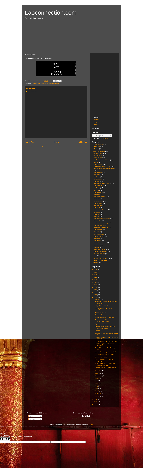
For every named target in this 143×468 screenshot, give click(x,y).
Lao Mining (96, 212)
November (98, 371)
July (96, 381)
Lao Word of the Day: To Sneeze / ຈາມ (106, 341)
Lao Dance (96, 177)
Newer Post (29, 142)
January (97, 396)
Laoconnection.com (50, 12)
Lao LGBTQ (96, 207)
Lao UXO (96, 247)
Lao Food (96, 190)
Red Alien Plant (99, 315)
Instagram (96, 122)
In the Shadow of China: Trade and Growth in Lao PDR (105, 364)
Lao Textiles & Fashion (99, 243)
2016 (95, 295)
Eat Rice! (97, 330)
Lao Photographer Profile (100, 227)
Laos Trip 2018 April (99, 253)
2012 (95, 404)
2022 (95, 279)
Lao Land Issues (98, 201)
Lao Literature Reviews (100, 210)
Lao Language (36, 83)
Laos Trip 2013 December (100, 251)
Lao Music (96, 216)
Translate (103, 138)
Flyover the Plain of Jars (102, 324)
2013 (95, 401)
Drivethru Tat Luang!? (101, 357)
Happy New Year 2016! (101, 306)
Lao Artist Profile (98, 164)
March (97, 391)
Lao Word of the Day (46, 83)
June (97, 383)
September (98, 376)
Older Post (83, 142)
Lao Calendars (97, 172)
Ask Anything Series (99, 151)
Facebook (96, 119)
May (96, 386)
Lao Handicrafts (97, 192)
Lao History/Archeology (100, 196)
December (98, 299)
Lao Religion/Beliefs (99, 236)
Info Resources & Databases (101, 160)
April (96, 388)
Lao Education (97, 179)
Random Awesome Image (100, 258)
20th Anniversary (98, 144)
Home (56, 142)
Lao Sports (96, 238)
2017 (95, 292)
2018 (95, 290)
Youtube (95, 124)
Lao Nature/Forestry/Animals (101, 218)
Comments (32, 419)
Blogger (91, 424)
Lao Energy (96, 181)
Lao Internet (96, 199)
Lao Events (96, 188)
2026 (95, 269)
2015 (95, 297)
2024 (95, 274)
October (97, 373)
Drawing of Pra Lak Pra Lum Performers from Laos (103, 320)
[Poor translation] (7, 439)
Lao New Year (97, 221)
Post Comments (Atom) (39, 146)
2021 (95, 282)
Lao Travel (96, 245)
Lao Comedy (97, 174)
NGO (94, 256)
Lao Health (96, 194)
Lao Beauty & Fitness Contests (102, 166)
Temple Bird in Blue (100, 312)
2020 (95, 284)
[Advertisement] (71, 37)
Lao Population (97, 229)
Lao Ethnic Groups (98, 185)
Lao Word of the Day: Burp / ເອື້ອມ (104, 354)
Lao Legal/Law (97, 205)
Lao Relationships (98, 234)
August (97, 378)
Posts (30, 416)
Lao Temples (97, 240)
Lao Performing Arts (99, 225)
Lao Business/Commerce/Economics (103, 168)
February (98, 393)
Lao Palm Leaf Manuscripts (101, 223)
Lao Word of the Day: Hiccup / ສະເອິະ (105, 352)
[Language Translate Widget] (102, 135)
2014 (95, 399)
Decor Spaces (97, 155)
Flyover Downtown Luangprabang (104, 317)
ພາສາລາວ (56, 83)
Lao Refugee (97, 232)
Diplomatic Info (97, 157)
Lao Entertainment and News (101, 183)
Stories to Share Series (100, 260)
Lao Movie (96, 214)
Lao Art (95, 162)
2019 (95, 287)
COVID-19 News (98, 153)
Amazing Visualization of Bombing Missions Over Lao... (104, 327)
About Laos (96, 146)
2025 (95, 272)
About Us (96, 149)
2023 (95, 277)
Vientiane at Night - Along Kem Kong (105, 367)
